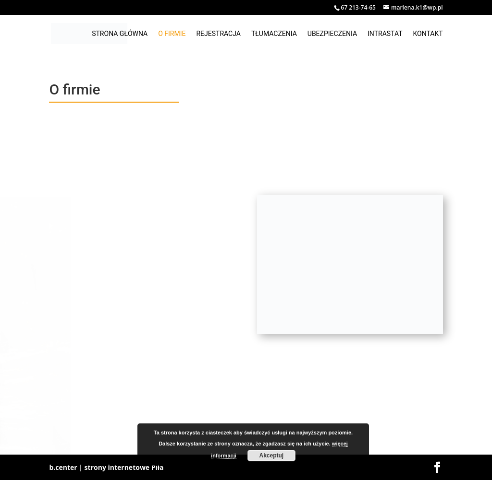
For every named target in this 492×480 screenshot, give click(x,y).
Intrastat (385, 33)
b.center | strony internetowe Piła (106, 467)
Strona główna (120, 33)
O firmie (171, 33)
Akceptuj (271, 455)
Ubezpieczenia (332, 33)
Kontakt (428, 33)
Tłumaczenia (274, 33)
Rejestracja (218, 33)
